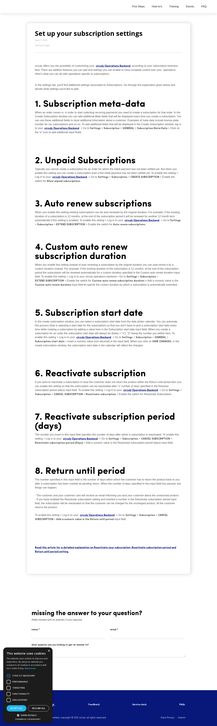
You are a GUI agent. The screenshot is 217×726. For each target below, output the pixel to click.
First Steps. (138, 6)
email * (114, 630)
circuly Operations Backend (113, 66)
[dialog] (27, 685)
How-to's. (157, 6)
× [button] (49, 651)
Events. (190, 6)
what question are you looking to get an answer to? (60, 645)
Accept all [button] (16, 708)
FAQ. (204, 6)
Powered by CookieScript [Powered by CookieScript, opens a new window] (28, 719)
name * (35, 630)
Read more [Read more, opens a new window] (30, 669)
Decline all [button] (38, 708)
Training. (174, 6)
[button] (28, 715)
